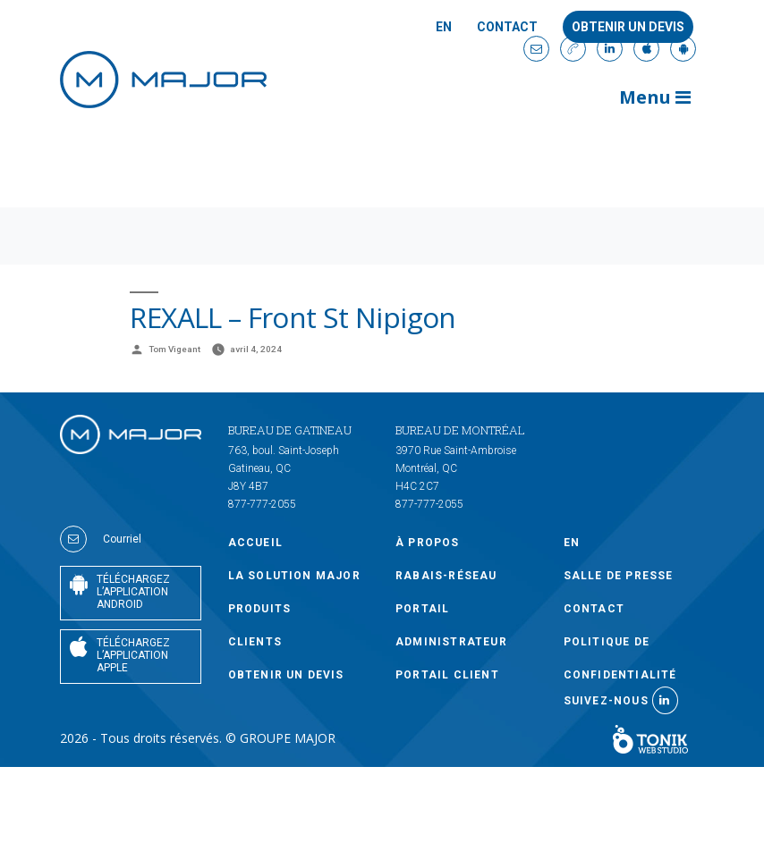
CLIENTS (255, 642)
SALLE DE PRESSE (619, 575)
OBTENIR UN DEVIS (286, 675)
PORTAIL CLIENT (447, 675)
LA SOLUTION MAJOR (294, 575)
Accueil (255, 542)
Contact (507, 27)
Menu (655, 97)
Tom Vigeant (174, 349)
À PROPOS (427, 542)
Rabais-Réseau (446, 575)
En (444, 27)
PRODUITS (260, 608)
